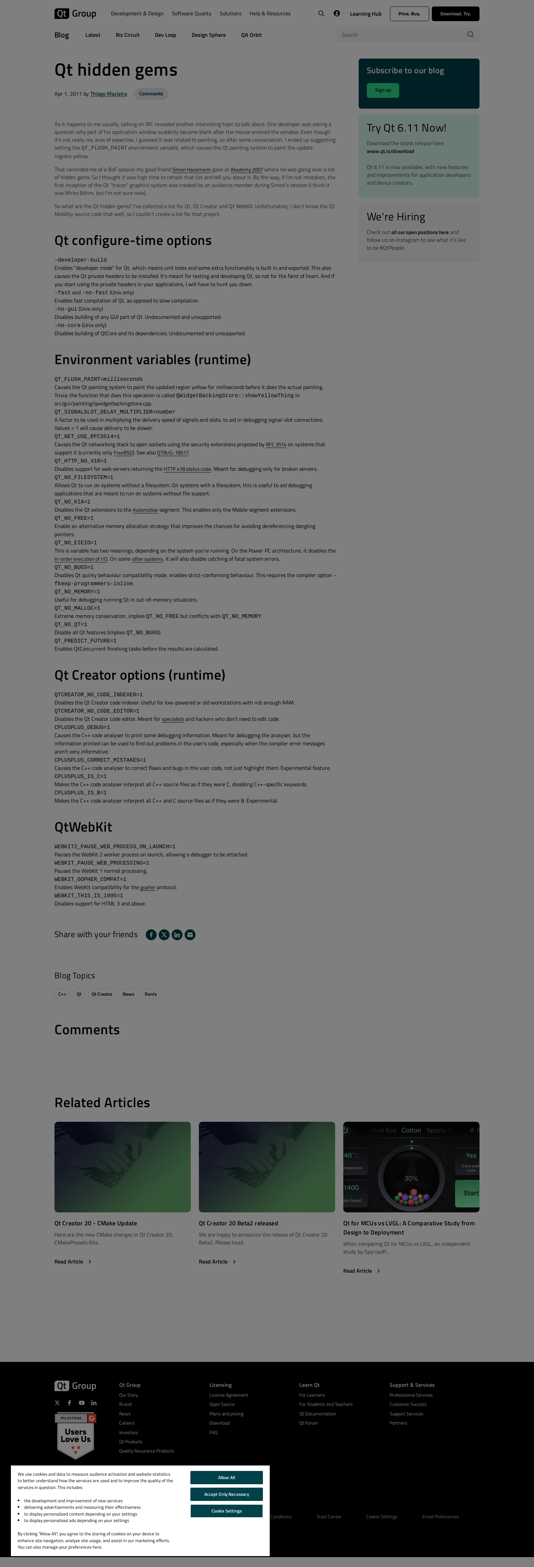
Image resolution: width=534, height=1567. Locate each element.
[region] (140, 1510)
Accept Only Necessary (226, 1494)
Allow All (226, 1477)
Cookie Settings (226, 1510)
